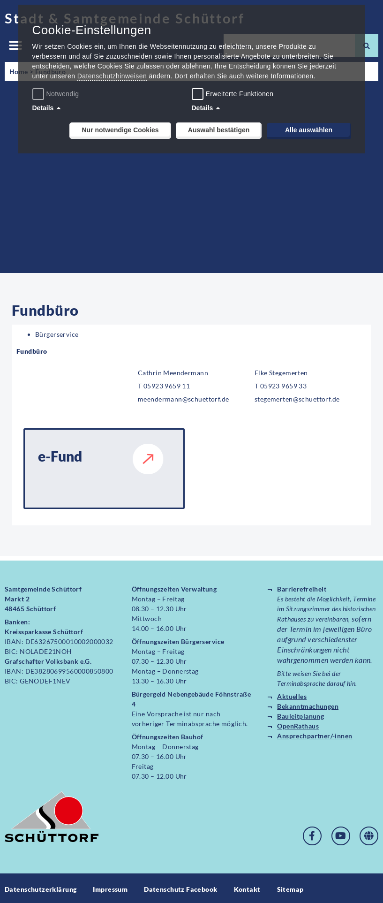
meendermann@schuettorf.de (183, 399)
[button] (15, 45)
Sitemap (290, 887)
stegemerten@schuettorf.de (297, 399)
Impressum (110, 887)
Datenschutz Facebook (180, 887)
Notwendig (57, 93)
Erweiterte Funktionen (240, 94)
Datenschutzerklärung (40, 887)
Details (43, 108)
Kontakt (247, 887)
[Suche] (366, 45)
